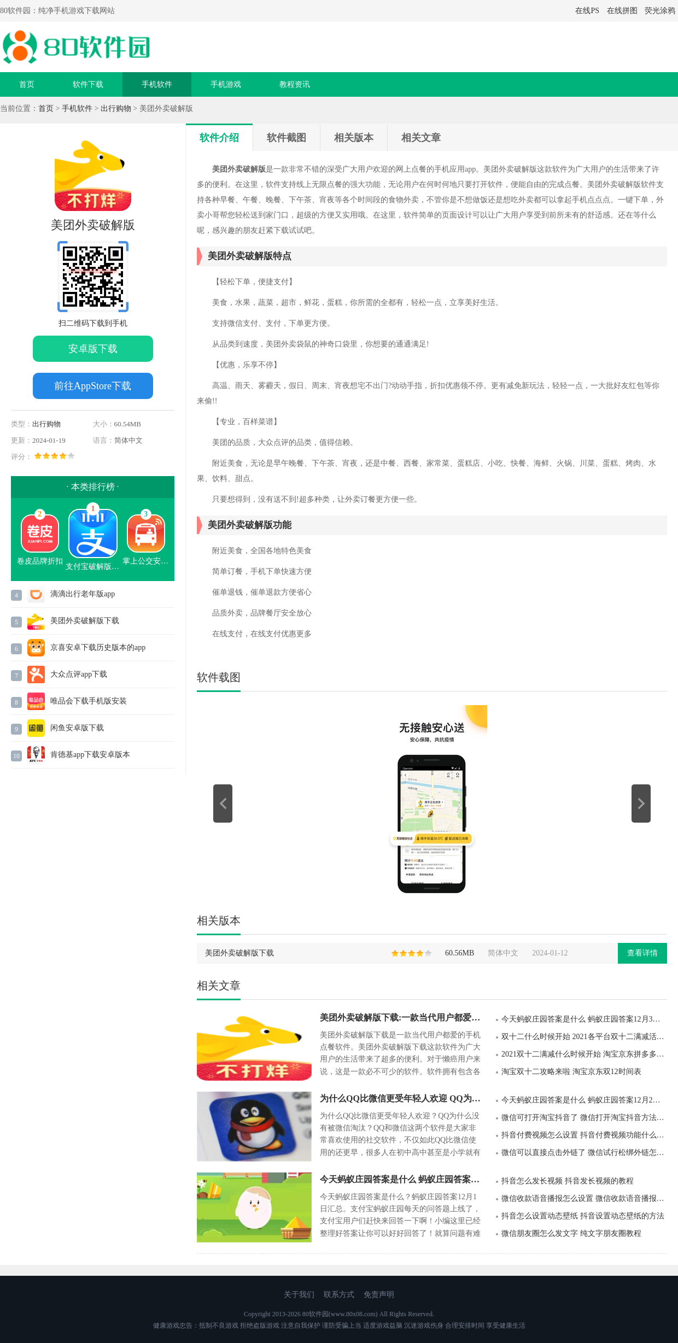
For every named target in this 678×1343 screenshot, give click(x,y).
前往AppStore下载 (92, 385)
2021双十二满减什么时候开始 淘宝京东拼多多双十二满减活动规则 (584, 1054)
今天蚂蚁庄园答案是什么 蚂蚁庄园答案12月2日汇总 (584, 1100)
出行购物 (116, 108)
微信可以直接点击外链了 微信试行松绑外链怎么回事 (584, 1152)
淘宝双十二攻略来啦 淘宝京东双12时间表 (571, 1072)
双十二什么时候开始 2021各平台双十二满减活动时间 (584, 1037)
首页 (26, 84)
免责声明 (379, 1295)
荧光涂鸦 (660, 11)
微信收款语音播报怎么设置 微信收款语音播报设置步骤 (584, 1198)
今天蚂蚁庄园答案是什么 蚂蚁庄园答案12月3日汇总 (584, 1019)
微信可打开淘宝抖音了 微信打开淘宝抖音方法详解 (584, 1117)
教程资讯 (294, 84)
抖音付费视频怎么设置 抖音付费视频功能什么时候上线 (584, 1135)
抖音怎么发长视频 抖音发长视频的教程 (567, 1181)
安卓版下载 (93, 348)
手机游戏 (226, 84)
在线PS (587, 11)
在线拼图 (622, 11)
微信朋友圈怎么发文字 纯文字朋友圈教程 (571, 1233)
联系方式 (339, 1295)
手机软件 (157, 84)
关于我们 (299, 1295)
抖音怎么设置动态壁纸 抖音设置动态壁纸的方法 (582, 1216)
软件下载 (88, 84)
